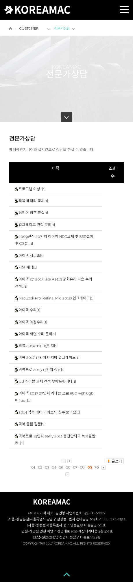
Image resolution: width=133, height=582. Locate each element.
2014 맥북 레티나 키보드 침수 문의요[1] (49, 412)
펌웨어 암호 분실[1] (33, 213)
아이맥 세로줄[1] (31, 255)
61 (33, 467)
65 (61, 467)
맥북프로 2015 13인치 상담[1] (41, 369)
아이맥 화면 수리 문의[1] (37, 334)
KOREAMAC (37, 9)
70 (96, 467)
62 (40, 467)
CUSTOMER (28, 28)
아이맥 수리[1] (29, 310)
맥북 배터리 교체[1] (33, 201)
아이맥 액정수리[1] (33, 322)
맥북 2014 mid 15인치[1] (38, 346)
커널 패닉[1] (28, 267)
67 (75, 467)
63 (47, 467)
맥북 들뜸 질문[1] (32, 424)
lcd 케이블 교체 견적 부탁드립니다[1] (47, 381)
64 (54, 467)
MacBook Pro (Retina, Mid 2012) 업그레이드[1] (56, 298)
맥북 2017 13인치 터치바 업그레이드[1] (49, 357)
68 (82, 467)
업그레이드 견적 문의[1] (37, 225)
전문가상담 (62, 28)
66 (68, 467)
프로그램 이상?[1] (32, 189)
